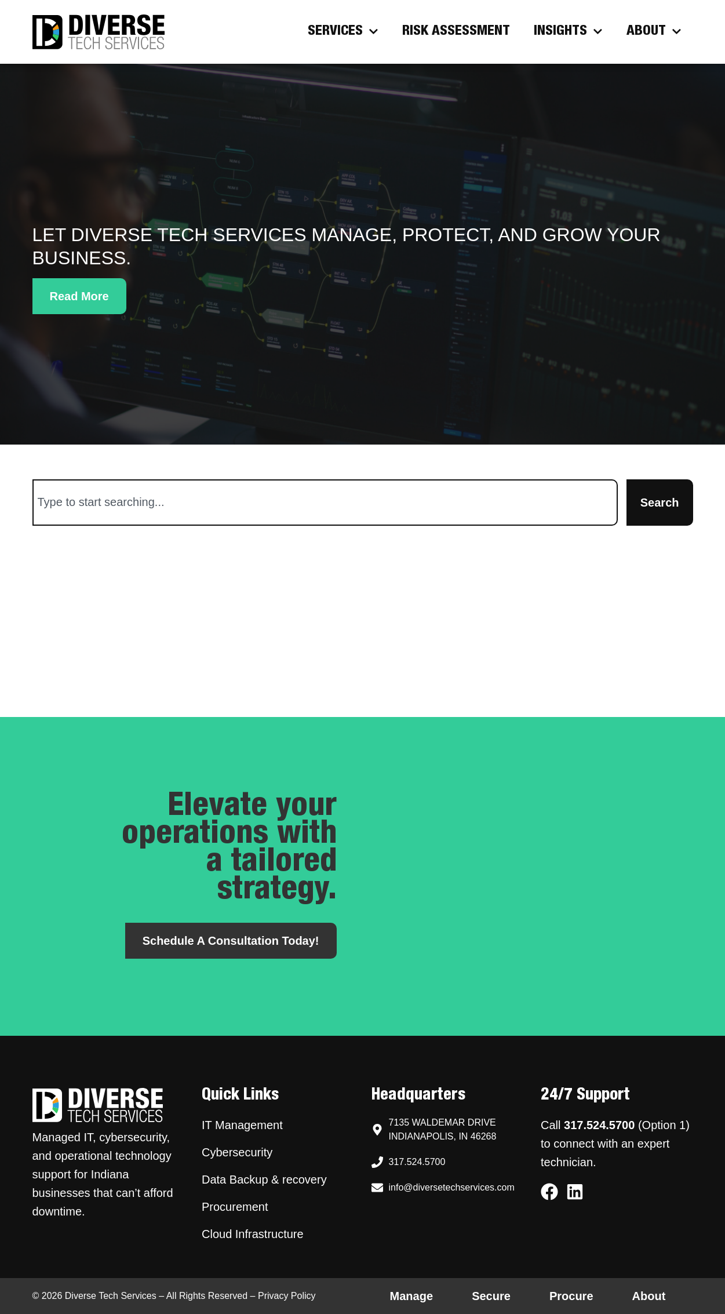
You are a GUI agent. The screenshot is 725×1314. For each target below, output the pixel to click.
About (654, 31)
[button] (79, 296)
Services (343, 31)
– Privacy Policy (281, 1296)
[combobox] (325, 502)
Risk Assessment (456, 32)
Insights (568, 31)
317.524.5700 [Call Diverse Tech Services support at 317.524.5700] (599, 1125)
